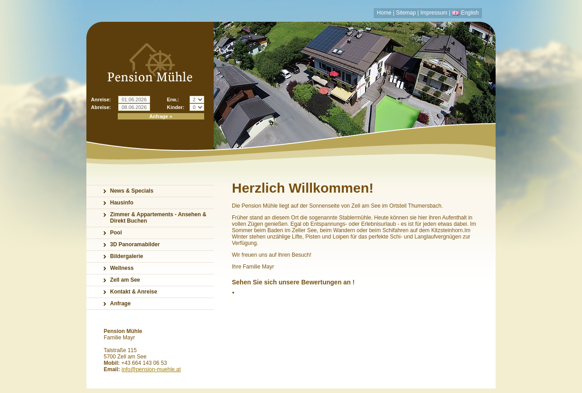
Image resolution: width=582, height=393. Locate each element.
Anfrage (120, 303)
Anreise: (101, 99)
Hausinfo (121, 202)
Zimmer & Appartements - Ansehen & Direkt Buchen (158, 217)
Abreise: (101, 107)
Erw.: (173, 99)
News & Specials (131, 191)
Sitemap (406, 13)
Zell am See (125, 280)
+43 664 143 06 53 (144, 363)
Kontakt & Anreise (133, 292)
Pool (116, 232)
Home (384, 13)
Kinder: (176, 107)
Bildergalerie (126, 256)
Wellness (122, 268)
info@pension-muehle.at (151, 369)
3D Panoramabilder (135, 244)
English (470, 13)
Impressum (434, 13)
